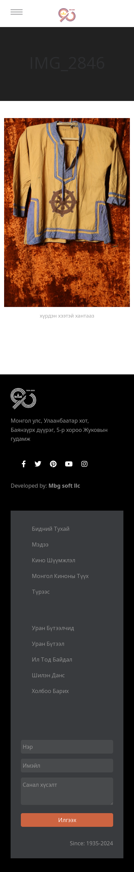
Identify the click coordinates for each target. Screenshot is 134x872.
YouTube (69, 464)
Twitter (38, 464)
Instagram (84, 464)
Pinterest (53, 464)
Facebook (24, 464)
